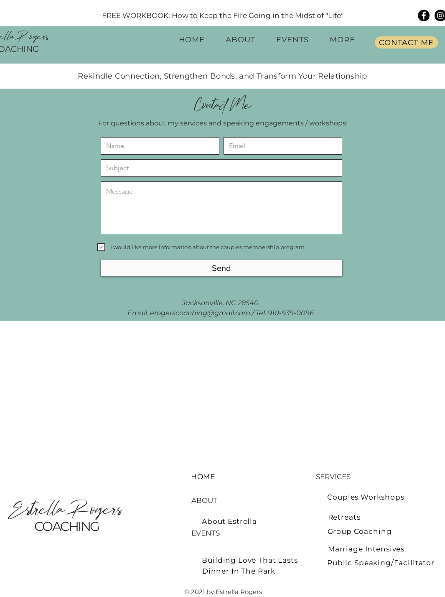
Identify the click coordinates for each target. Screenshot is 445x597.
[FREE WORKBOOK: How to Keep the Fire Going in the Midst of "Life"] (222, 15)
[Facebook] (424, 15)
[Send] (221, 268)
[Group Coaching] (360, 531)
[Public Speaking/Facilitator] (381, 562)
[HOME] (203, 476)
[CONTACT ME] (406, 42)
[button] (342, 39)
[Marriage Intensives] (366, 549)
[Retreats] (344, 517)
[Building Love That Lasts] (250, 560)
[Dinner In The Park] (239, 571)
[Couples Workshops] (366, 497)
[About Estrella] (229, 521)
